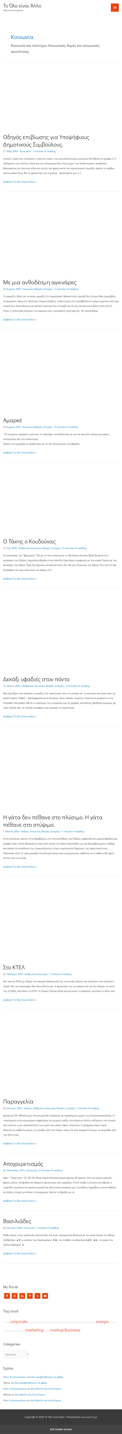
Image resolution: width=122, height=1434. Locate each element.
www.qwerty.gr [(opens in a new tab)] (89, 1417)
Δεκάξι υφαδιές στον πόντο (36, 679)
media (92, 1322)
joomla (22, 1330)
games (46, 1322)
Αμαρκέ (12, 420)
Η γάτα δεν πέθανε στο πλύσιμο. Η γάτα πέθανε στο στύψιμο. (53, 820)
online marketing (10, 1330)
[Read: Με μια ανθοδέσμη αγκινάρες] (61, 235)
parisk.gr (38, 1322)
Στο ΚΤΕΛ (14, 967)
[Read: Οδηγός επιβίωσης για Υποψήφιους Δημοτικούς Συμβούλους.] (61, 98)
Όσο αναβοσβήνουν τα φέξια (47, 1377)
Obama (59, 1322)
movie (47, 1330)
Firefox (6, 1322)
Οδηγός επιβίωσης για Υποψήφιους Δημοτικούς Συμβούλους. (46, 140)
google (53, 1322)
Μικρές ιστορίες (43, 289)
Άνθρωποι (24, 548)
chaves (86, 1322)
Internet (66, 1322)
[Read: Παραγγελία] (61, 1054)
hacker (74, 1322)
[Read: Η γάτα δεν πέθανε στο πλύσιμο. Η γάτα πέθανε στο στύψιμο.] (61, 770)
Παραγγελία (18, 1101)
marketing (34, 1330)
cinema (113, 1322)
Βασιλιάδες (17, 1221)
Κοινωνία (25, 151)
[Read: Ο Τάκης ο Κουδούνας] (61, 501)
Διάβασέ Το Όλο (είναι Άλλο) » (19, 181)
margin (102, 1321)
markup (57, 1330)
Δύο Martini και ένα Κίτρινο (46, 1388)
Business (72, 1330)
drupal (31, 1322)
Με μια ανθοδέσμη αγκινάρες (40, 282)
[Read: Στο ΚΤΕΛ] (61, 921)
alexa (80, 1322)
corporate (18, 1321)
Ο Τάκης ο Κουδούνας (29, 541)
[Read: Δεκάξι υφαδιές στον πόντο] (61, 632)
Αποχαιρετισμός (23, 1163)
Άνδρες (25, 831)
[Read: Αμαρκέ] (61, 373)
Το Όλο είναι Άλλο (22, 5)
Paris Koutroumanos (15, 1377)
